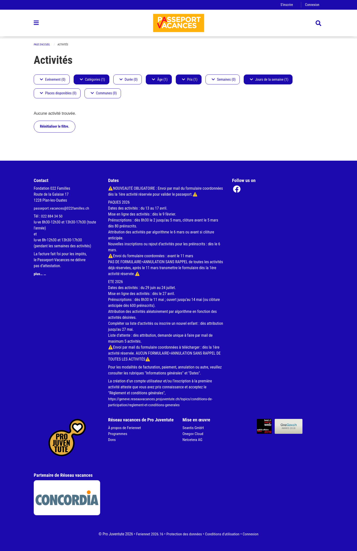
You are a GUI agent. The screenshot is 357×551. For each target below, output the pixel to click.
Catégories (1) (92, 79)
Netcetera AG (192, 439)
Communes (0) (104, 93)
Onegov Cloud (193, 433)
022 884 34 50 (52, 216)
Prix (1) (190, 79)
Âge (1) (160, 79)
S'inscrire (285, 5)
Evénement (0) (52, 79)
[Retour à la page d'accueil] (178, 24)
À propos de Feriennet (125, 427)
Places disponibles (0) (58, 93)
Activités (64, 44)
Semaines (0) (224, 79)
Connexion (311, 5)
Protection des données (183, 534)
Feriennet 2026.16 (148, 534)
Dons (112, 439)
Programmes (118, 433)
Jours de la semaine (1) (269, 79)
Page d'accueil (42, 44)
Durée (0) (128, 79)
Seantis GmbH (193, 427)
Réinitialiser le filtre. (54, 126)
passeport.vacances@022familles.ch (62, 208)
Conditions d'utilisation (223, 534)
